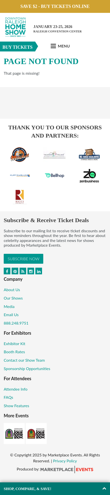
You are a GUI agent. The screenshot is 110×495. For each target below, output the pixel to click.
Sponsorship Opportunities (27, 368)
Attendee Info (15, 389)
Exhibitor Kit (14, 343)
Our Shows (13, 298)
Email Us (11, 314)
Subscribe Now (23, 258)
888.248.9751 (16, 323)
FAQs (8, 397)
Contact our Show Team (24, 360)
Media (9, 306)
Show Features (16, 405)
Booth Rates (14, 351)
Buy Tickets (17, 47)
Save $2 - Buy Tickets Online (54, 6)
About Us (12, 289)
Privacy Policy (65, 460)
